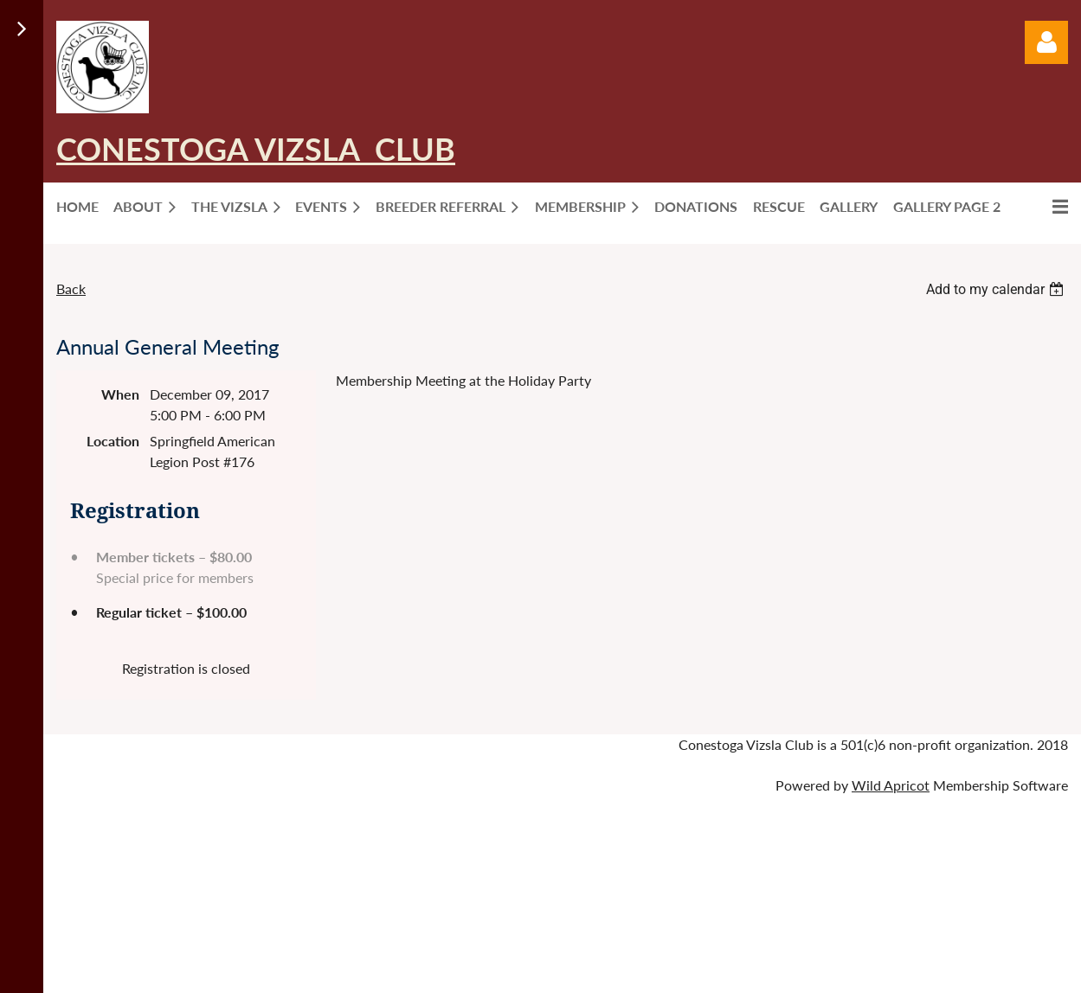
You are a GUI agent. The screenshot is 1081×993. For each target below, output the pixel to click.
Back (71, 288)
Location (113, 440)
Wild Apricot (891, 785)
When (120, 394)
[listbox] (997, 289)
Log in (1046, 42)
